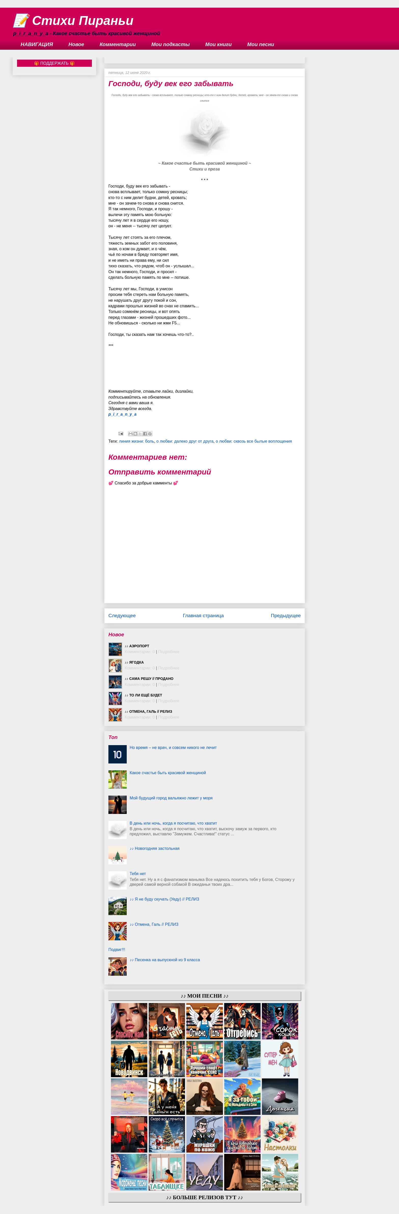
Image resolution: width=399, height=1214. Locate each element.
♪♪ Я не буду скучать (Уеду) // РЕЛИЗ (164, 899)
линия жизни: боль (136, 441)
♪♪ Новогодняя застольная (154, 848)
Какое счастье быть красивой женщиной (168, 773)
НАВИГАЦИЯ (37, 44)
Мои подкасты (170, 44)
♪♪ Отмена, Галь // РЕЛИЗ (148, 711)
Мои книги (218, 44)
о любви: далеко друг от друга (184, 441)
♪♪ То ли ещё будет (143, 695)
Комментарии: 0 (140, 652)
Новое (76, 44)
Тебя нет (138, 874)
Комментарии (118, 44)
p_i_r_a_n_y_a (122, 414)
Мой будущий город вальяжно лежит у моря (171, 798)
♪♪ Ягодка (134, 662)
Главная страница (203, 615)
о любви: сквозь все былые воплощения (254, 441)
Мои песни (260, 44)
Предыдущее (286, 615)
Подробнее (168, 652)
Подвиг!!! (116, 949)
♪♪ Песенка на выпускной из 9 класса (165, 960)
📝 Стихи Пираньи (73, 21)
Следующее (122, 615)
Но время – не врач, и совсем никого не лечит (173, 747)
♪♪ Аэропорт (137, 646)
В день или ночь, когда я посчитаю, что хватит (173, 823)
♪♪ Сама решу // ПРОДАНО (149, 679)
